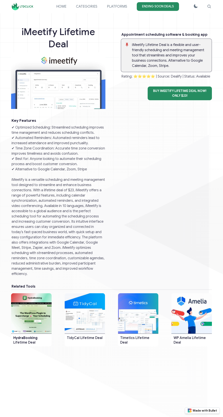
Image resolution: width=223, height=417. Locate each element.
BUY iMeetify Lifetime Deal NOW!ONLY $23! (179, 93)
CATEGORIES (86, 6)
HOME (61, 6)
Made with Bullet (202, 411)
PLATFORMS (117, 6)
